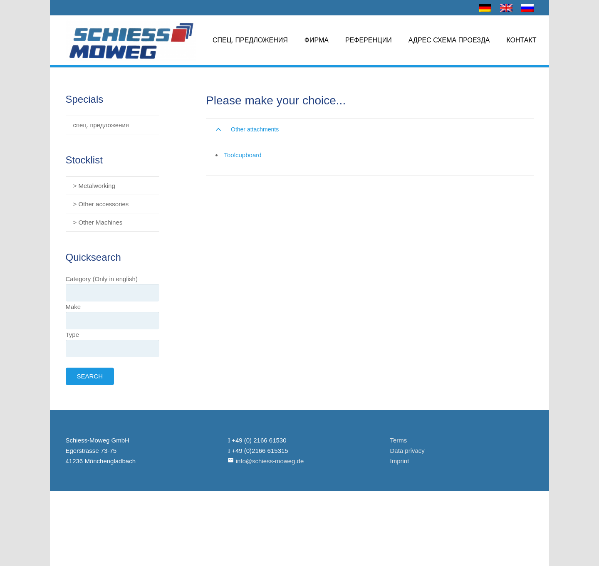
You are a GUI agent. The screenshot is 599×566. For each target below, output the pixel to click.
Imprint (399, 461)
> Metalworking (94, 185)
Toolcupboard (243, 154)
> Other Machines (98, 222)
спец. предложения (101, 125)
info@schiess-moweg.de (270, 461)
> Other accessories (101, 204)
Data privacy (407, 450)
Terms (398, 440)
